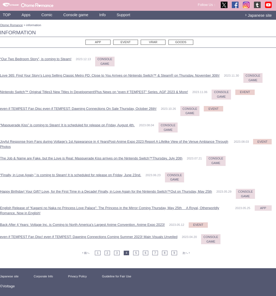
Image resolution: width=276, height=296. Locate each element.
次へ (185, 252)
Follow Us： (207, 5)
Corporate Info (43, 276)
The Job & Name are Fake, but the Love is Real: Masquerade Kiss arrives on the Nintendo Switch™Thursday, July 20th (91, 158)
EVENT (125, 42)
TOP (7, 15)
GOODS (181, 42)
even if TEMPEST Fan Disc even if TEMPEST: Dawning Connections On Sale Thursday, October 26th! (78, 109)
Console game (75, 15)
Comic (46, 15)
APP (98, 42)
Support (123, 15)
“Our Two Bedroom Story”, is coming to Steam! (35, 59)
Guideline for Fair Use (116, 276)
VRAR (153, 42)
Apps (26, 15)
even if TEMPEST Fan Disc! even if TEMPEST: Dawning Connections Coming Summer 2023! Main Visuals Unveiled (88, 237)
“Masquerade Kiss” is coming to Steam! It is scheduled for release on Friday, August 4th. (67, 125)
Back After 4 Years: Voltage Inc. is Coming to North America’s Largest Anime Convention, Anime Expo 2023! (82, 225)
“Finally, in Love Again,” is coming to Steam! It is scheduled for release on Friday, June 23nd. (70, 175)
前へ (86, 252)
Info (102, 15)
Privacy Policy (77, 276)
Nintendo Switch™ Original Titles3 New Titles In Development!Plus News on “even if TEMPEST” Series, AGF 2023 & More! (94, 92)
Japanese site (260, 15)
